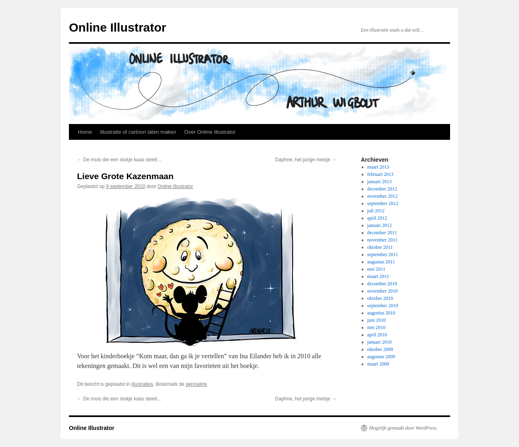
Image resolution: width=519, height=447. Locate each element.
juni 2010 (376, 320)
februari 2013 (380, 174)
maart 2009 (378, 364)
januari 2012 (379, 225)
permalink (196, 384)
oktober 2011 (380, 247)
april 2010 (377, 335)
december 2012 (382, 189)
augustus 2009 (381, 356)
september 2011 (382, 254)
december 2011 (382, 232)
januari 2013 (379, 181)
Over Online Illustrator (210, 132)
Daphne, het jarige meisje (306, 160)
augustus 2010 (381, 313)
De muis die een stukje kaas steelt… (119, 160)
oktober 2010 (380, 298)
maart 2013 (378, 167)
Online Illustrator (117, 27)
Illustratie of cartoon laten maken (138, 132)
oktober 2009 (380, 349)
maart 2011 (378, 276)
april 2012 (377, 218)
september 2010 (382, 305)
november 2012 (382, 196)
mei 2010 (376, 327)
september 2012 (382, 203)
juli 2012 (376, 211)
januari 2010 (379, 342)
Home (85, 132)
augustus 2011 (381, 262)
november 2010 (382, 291)
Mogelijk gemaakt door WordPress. (403, 428)
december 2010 (382, 284)
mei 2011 (376, 269)
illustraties (142, 384)
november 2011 (382, 240)
